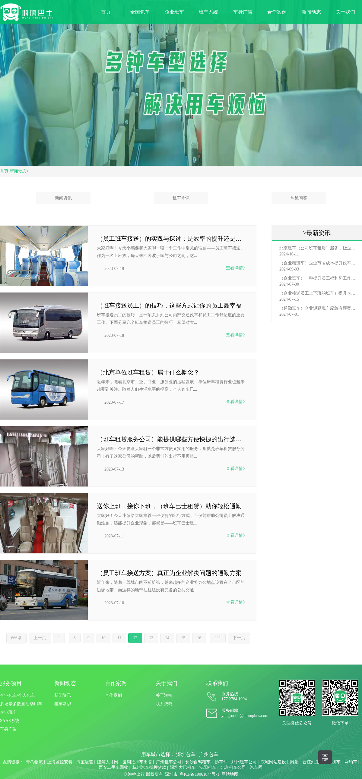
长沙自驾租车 (198, 762)
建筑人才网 (107, 762)
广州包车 (208, 754)
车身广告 (242, 11)
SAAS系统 (9, 720)
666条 (16, 638)
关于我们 (345, 11)
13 (151, 638)
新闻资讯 (63, 198)
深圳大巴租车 (182, 767)
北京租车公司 (233, 767)
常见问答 (298, 198)
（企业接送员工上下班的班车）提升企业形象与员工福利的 (318, 293)
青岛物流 (34, 762)
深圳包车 (185, 754)
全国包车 (140, 11)
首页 (106, 11)
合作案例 (277, 11)
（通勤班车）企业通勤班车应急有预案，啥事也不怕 (318, 308)
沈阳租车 (207, 767)
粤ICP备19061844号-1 (199, 774)
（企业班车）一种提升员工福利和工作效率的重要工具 (318, 278)
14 (167, 638)
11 (119, 638)
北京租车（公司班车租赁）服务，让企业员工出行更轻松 (318, 248)
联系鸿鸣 (164, 704)
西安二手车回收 (113, 767)
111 (218, 638)
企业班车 (174, 11)
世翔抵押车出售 (137, 762)
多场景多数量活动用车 (21, 704)
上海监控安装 (59, 762)
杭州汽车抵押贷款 (149, 767)
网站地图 (229, 774)
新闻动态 (311, 11)
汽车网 (256, 767)
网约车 (351, 762)
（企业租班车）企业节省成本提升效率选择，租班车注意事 (318, 263)
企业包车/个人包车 (17, 695)
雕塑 (294, 762)
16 (199, 638)
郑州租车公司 (244, 762)
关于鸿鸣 (164, 695)
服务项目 (11, 683)
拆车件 (221, 762)
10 (103, 638)
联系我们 (217, 683)
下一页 (239, 638)
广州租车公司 (168, 762)
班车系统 (208, 11)
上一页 (39, 638)
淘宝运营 (84, 762)
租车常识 (181, 198)
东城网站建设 (273, 762)
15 (183, 638)
